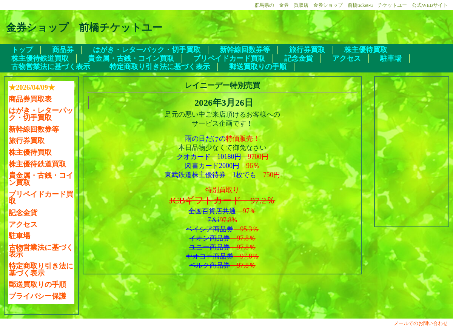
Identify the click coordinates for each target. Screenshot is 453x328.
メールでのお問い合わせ (423, 323)
